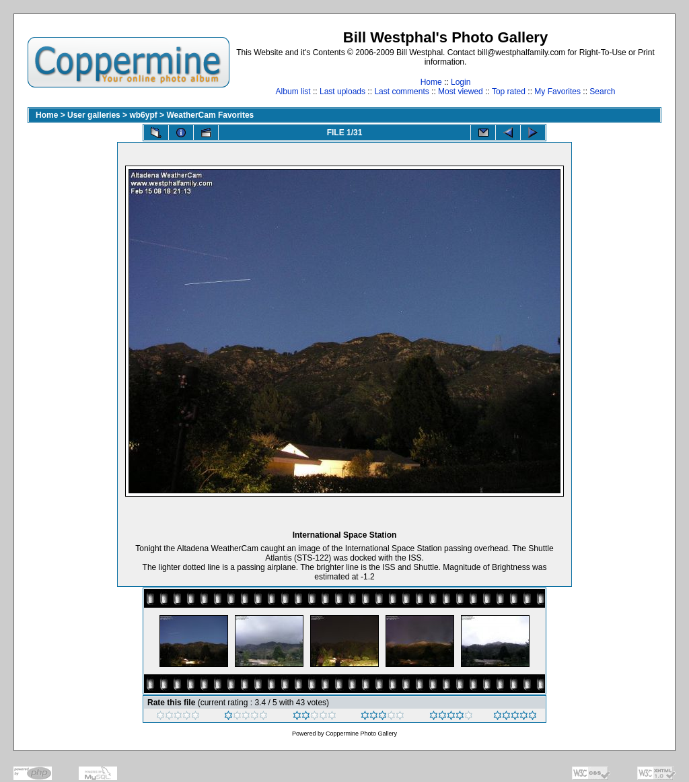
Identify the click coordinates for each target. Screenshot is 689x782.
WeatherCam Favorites (210, 115)
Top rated (508, 91)
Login (460, 82)
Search (602, 91)
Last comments (401, 91)
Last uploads (342, 91)
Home (431, 82)
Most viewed (460, 91)
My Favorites (557, 91)
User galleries (93, 115)
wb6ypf (143, 115)
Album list (293, 91)
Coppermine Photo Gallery (361, 733)
